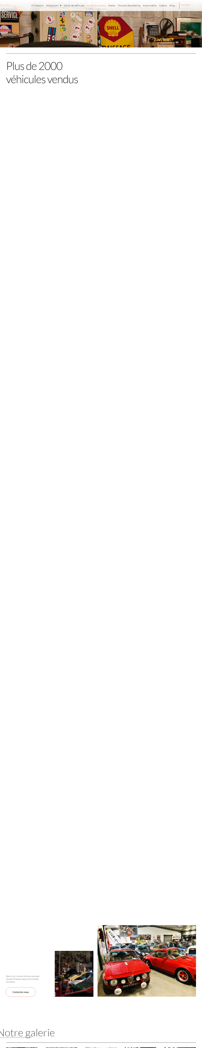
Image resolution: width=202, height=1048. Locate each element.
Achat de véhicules (74, 5)
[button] (143, 994)
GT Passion (37, 5)
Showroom (53, 5)
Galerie (163, 5)
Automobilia (150, 5)
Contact (185, 4)
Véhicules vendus (96, 5)
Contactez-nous (21, 991)
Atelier (112, 5)
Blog (172, 5)
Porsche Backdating (129, 5)
